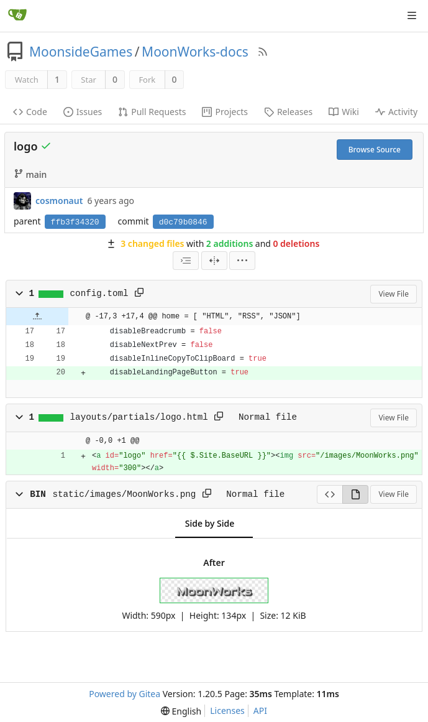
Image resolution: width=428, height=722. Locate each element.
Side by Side (209, 523)
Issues (82, 112)
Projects (224, 112)
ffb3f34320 (75, 222)
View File (393, 294)
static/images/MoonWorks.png (124, 494)
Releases (288, 112)
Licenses (227, 710)
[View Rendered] (355, 494)
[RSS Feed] (262, 51)
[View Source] (329, 494)
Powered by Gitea (124, 694)
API (260, 710)
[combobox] (186, 260)
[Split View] (214, 260)
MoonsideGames (80, 51)
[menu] (242, 260)
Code (30, 112)
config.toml (99, 294)
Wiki (344, 112)
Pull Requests (152, 112)
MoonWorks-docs (195, 51)
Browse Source (374, 149)
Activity (396, 112)
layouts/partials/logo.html (139, 417)
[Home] (17, 15)
